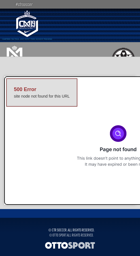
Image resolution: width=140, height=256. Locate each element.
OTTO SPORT (59, 235)
